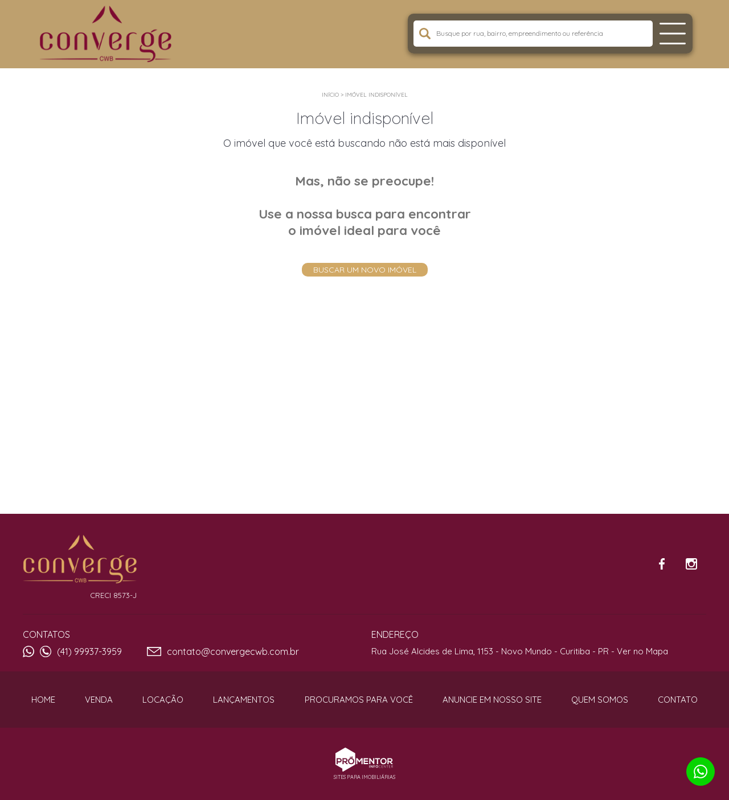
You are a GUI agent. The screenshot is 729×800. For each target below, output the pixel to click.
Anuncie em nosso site (492, 699)
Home (43, 699)
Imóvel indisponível (376, 94)
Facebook (661, 563)
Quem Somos (599, 699)
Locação (162, 699)
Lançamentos (244, 699)
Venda (99, 699)
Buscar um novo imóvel (364, 270)
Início (330, 94)
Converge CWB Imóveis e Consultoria (80, 559)
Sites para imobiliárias (364, 777)
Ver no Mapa (642, 651)
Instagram (691, 563)
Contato (678, 699)
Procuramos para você (359, 699)
